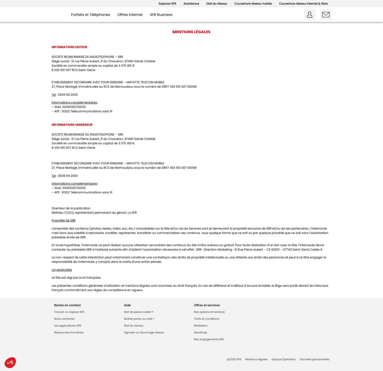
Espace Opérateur (284, 359)
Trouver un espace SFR (69, 312)
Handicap (200, 332)
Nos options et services (209, 312)
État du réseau (133, 326)
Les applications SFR (67, 326)
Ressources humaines (69, 332)
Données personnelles (314, 359)
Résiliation (201, 326)
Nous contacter (64, 319)
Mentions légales (256, 359)
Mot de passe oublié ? (138, 312)
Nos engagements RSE (209, 339)
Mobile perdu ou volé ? (139, 319)
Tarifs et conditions (206, 319)
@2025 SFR (234, 359)
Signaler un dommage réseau (144, 332)
